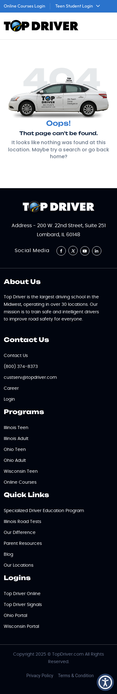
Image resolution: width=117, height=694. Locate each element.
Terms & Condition (76, 675)
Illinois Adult (16, 439)
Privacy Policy (40, 675)
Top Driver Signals (23, 605)
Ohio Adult (15, 460)
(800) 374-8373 (21, 366)
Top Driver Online (22, 594)
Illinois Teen (16, 428)
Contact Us (16, 356)
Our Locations (18, 565)
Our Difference (20, 532)
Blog (8, 554)
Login (9, 399)
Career (11, 388)
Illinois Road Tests (22, 522)
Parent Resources (23, 543)
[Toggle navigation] (104, 26)
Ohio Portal (15, 615)
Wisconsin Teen (21, 471)
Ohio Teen (15, 449)
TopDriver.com (68, 654)
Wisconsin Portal (21, 626)
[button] (105, 682)
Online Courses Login (24, 6)
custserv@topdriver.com (30, 377)
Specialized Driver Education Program (44, 511)
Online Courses (20, 482)
